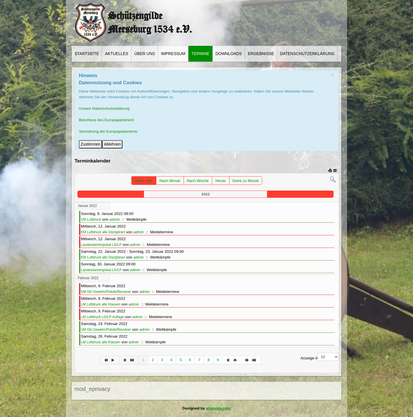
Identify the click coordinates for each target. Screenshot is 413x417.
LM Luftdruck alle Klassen (100, 304)
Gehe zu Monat (245, 181)
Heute (220, 181)
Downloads (228, 53)
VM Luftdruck (91, 220)
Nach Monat (169, 181)
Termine (200, 53)
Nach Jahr (144, 181)
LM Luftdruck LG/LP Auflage (102, 317)
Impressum (173, 53)
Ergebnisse (261, 53)
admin (115, 219)
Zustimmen (90, 144)
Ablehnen (112, 144)
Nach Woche (198, 181)
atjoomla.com (218, 408)
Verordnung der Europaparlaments (108, 131)
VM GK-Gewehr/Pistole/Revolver (106, 292)
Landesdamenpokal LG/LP (101, 245)
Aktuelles (116, 53)
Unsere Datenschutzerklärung (104, 108)
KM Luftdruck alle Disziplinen (103, 232)
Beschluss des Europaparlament (106, 120)
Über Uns (144, 53)
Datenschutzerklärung (307, 53)
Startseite (87, 53)
